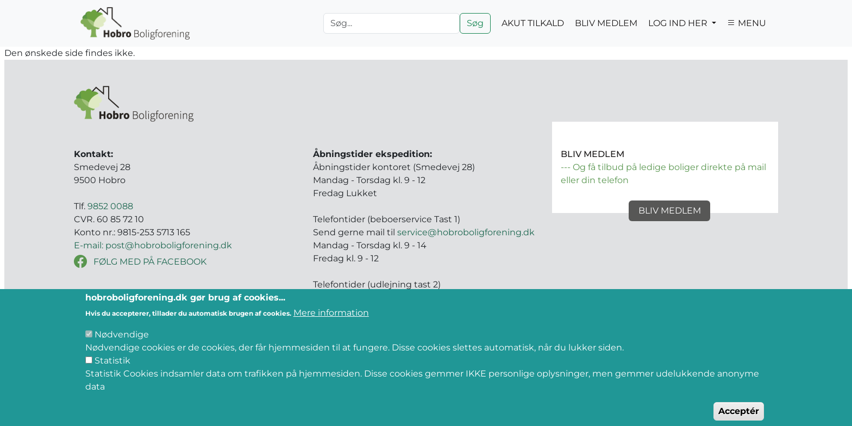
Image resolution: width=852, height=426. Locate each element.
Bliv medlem (669, 210)
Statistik (112, 370)
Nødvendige (122, 344)
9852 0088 (110, 206)
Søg (475, 23)
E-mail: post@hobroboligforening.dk (153, 245)
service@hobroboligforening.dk (466, 232)
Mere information (331, 322)
